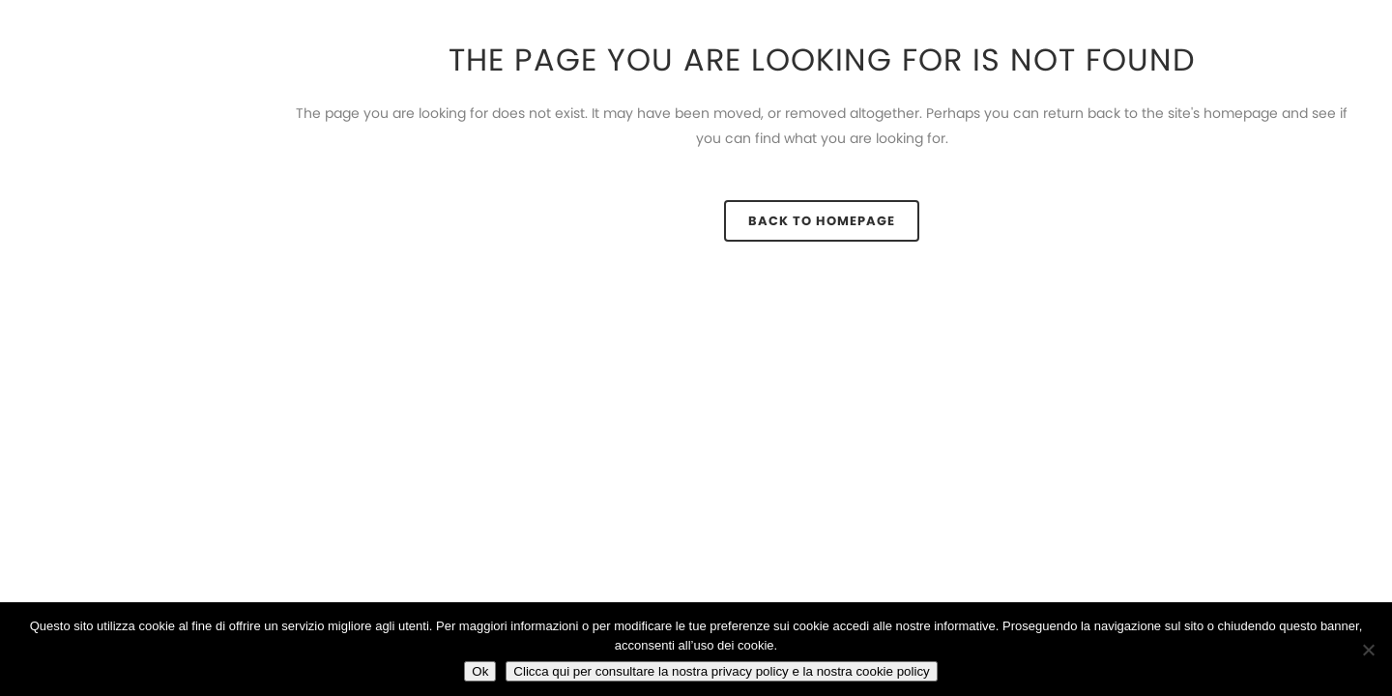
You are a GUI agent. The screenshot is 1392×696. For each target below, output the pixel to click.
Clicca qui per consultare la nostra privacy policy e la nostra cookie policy (721, 671)
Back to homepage (821, 221)
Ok (480, 671)
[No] (1368, 649)
